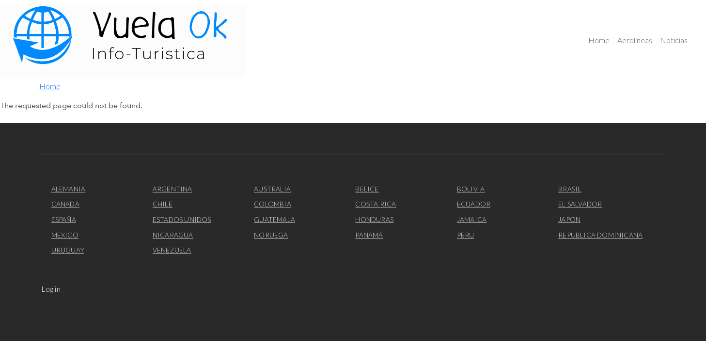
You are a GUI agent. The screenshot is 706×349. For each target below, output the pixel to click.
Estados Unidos (182, 219)
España (63, 219)
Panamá (369, 235)
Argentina (172, 189)
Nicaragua (173, 235)
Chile (163, 204)
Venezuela (172, 250)
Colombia (272, 204)
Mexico (64, 235)
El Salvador (580, 204)
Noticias (674, 40)
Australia (272, 189)
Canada (65, 204)
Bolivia (471, 189)
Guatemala (274, 219)
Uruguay (67, 250)
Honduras (374, 219)
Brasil (569, 189)
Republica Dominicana (600, 235)
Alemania (68, 189)
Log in (51, 288)
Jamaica (471, 219)
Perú (465, 235)
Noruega (271, 235)
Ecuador (473, 204)
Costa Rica (375, 204)
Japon (569, 219)
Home (599, 40)
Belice (366, 189)
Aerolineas (634, 40)
